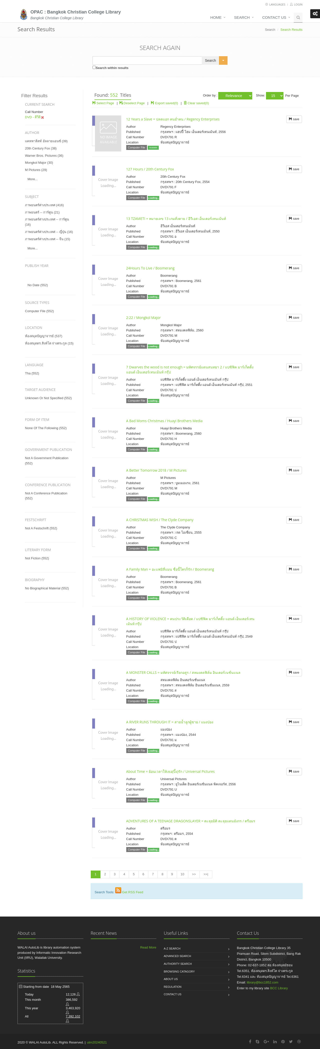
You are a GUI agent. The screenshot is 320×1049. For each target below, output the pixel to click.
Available (153, 147)
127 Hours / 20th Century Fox (150, 169)
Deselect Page (132, 103)
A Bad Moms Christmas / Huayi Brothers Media (164, 420)
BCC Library (279, 988)
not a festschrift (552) (41, 528)
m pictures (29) (36, 170)
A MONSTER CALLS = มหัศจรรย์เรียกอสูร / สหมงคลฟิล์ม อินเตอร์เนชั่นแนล (183, 672)
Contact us (274, 17)
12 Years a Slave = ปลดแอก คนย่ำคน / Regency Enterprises (173, 119)
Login (296, 4)
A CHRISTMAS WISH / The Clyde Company (160, 519)
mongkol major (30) (39, 162)
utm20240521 (97, 1042)
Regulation (173, 986)
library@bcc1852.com (262, 982)
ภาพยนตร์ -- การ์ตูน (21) (42, 212)
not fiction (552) (37, 558)
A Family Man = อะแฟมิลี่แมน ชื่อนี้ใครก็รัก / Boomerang (170, 569)
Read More (148, 947)
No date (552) (38, 285)
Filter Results (34, 95)
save (294, 119)
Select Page (103, 103)
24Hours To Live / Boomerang (150, 268)
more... (33, 179)
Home (216, 17)
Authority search (178, 963)
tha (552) (32, 373)
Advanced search (177, 956)
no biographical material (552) (47, 588)
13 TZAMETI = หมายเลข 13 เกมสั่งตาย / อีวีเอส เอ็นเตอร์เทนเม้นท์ (176, 218)
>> (194, 874)
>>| (206, 874)
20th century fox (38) (40, 148)
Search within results (112, 68)
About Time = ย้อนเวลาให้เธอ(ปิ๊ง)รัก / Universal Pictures (170, 771)
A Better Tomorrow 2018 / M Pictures (156, 470)
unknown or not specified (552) (48, 398)
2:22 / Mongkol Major (143, 317)
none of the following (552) (46, 428)
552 (114, 95)
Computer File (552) (39, 311)
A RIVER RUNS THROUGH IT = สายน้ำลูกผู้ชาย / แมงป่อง (169, 722)
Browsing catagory (179, 971)
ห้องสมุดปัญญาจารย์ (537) (43, 336)
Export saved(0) (166, 103)
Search (242, 17)
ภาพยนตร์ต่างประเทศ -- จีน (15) (47, 239)
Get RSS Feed (132, 892)
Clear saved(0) (196, 103)
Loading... (153, 197)
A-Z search (172, 948)
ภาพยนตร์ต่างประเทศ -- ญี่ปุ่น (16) (49, 232)
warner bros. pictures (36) (44, 155)
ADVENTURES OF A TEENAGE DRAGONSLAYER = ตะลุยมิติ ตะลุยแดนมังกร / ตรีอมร (191, 821)
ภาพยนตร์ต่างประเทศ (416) (44, 205)
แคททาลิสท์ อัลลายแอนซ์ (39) (46, 141)
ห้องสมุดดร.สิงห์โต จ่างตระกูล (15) (49, 343)
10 (182, 874)
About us (171, 979)
